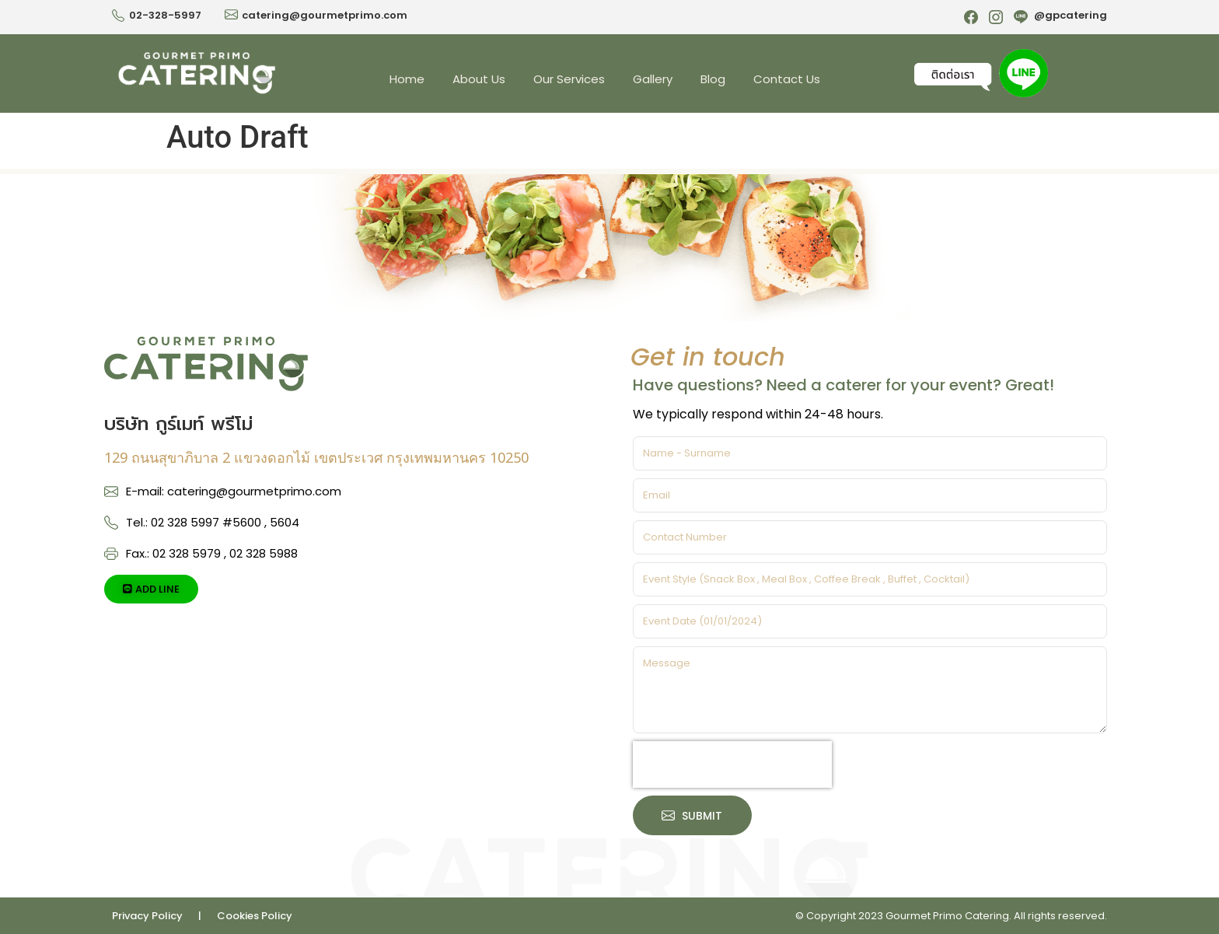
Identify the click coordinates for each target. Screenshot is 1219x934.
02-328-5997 (165, 15)
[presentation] (732, 764)
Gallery (652, 79)
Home (406, 79)
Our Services (569, 79)
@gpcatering (1070, 15)
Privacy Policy (147, 915)
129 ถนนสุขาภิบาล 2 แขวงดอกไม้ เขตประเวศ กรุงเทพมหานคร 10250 (316, 457)
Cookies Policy (254, 915)
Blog (712, 79)
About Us (478, 79)
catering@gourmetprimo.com (324, 15)
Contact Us (786, 79)
